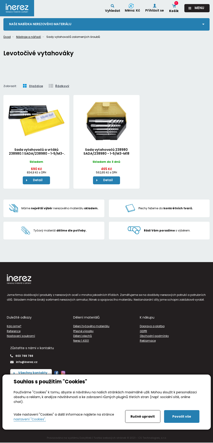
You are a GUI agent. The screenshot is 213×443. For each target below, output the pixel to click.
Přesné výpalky (83, 331)
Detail (38, 180)
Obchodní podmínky (154, 336)
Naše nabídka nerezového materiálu (41, 24)
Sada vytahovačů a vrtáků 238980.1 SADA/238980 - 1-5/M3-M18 (36, 153)
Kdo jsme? (14, 327)
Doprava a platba (152, 327)
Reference (13, 331)
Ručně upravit (142, 416)
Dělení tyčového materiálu (91, 327)
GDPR (143, 331)
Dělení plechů (82, 336)
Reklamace (148, 341)
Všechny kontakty (33, 373)
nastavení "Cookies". (30, 419)
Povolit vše (181, 416)
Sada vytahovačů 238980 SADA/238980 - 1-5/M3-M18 (106, 151)
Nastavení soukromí (21, 336)
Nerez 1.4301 (81, 341)
